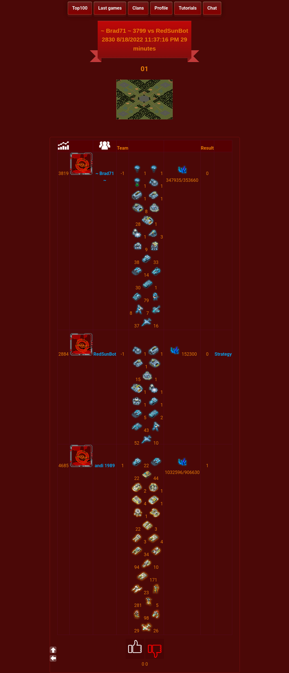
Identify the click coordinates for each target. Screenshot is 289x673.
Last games (110, 8)
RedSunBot (104, 354)
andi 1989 (105, 465)
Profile (161, 8)
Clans (138, 8)
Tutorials (188, 8)
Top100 (79, 8)
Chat (212, 8)
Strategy (223, 354)
